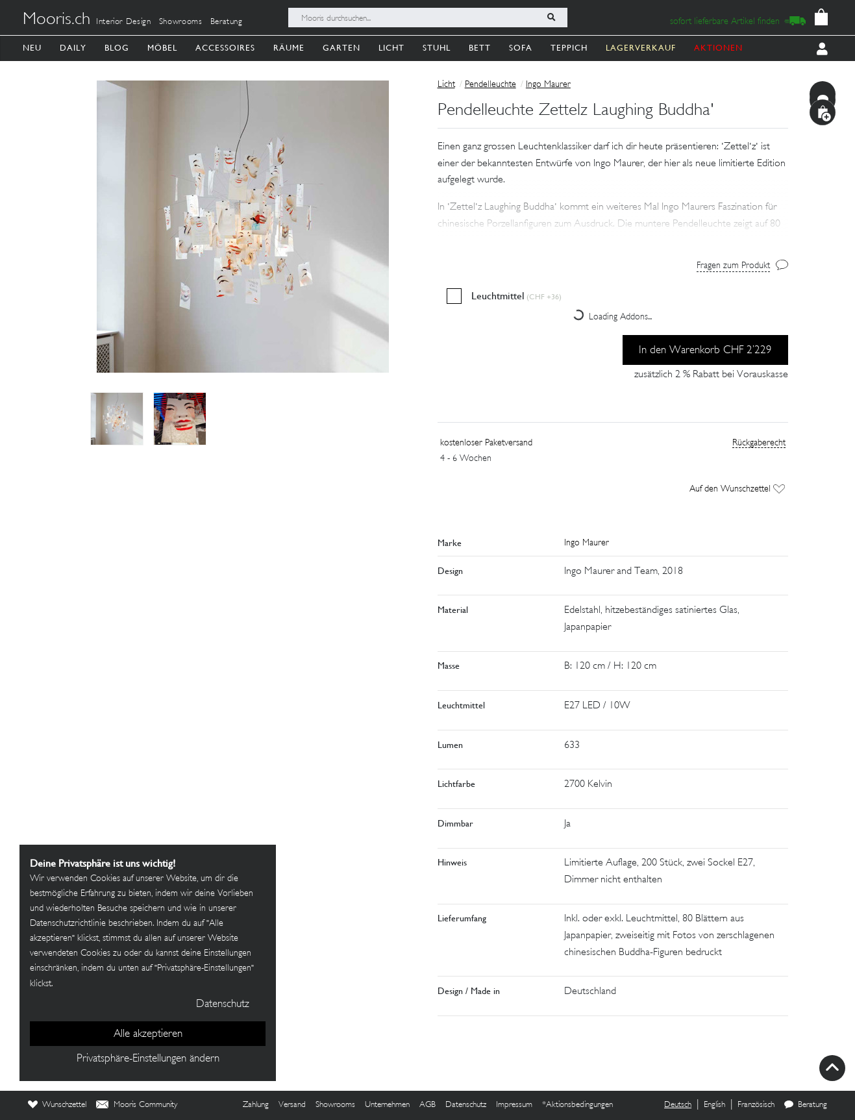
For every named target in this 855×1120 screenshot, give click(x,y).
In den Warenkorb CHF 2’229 (705, 350)
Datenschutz (465, 1105)
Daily (73, 48)
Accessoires (225, 48)
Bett (480, 48)
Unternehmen (387, 1105)
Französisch (755, 1105)
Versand (292, 1105)
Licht (391, 48)
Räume (288, 48)
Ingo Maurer (548, 85)
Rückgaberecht (759, 443)
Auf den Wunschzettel (737, 489)
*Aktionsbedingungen (577, 1105)
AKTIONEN (718, 48)
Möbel (162, 48)
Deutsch (677, 1105)
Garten (341, 48)
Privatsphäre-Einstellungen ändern (148, 1059)
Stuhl (437, 48)
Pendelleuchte (490, 85)
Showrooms (181, 22)
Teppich (569, 48)
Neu (32, 48)
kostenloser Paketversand (486, 443)
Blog (117, 48)
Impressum (514, 1105)
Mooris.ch (56, 20)
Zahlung (256, 1105)
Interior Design (123, 22)
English (714, 1105)
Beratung (226, 22)
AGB (427, 1105)
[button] (613, 207)
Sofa (520, 48)
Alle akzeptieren (148, 1034)
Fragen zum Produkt (733, 266)
